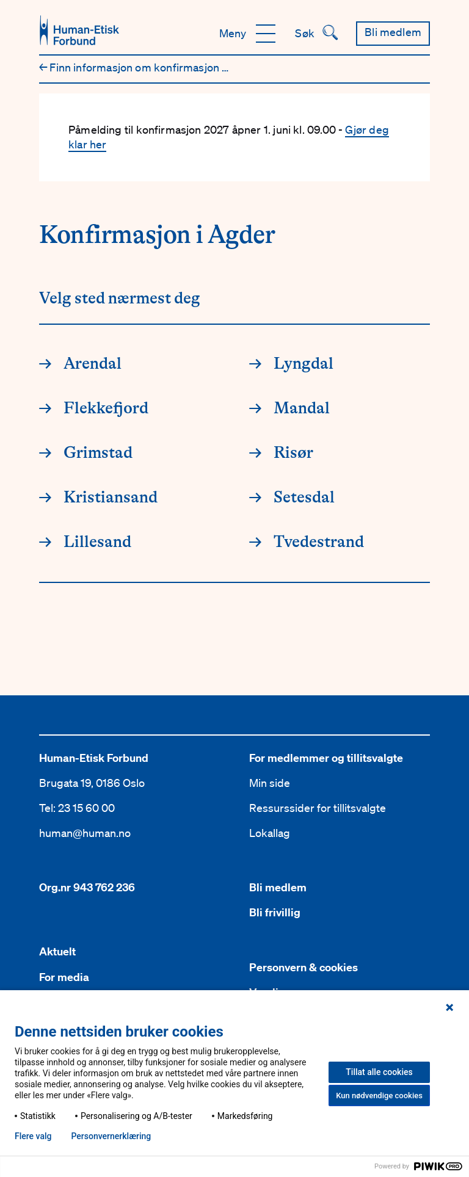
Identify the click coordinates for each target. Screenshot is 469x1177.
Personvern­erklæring (111, 1136)
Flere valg (33, 1136)
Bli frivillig (274, 912)
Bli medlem (278, 887)
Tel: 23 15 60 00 (77, 807)
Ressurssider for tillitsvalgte (317, 807)
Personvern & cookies (303, 967)
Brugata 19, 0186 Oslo (92, 782)
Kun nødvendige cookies (379, 1095)
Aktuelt (57, 951)
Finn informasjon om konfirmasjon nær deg (151, 67)
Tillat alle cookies (379, 1072)
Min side (269, 782)
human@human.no (85, 832)
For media (64, 977)
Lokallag (269, 832)
